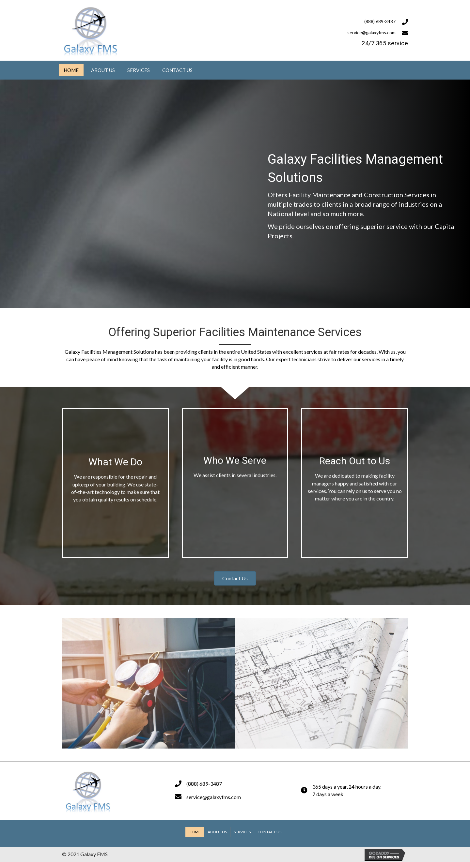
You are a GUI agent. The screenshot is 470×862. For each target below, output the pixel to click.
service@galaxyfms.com (371, 32)
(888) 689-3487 (380, 21)
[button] (235, 578)
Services (242, 831)
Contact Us (269, 831)
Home (195, 831)
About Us (217, 831)
